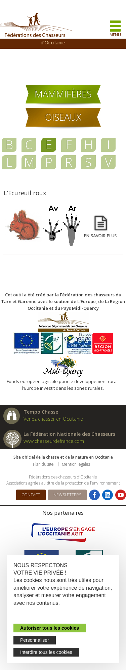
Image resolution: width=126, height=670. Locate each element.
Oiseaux (63, 117)
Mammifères (63, 94)
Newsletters (67, 495)
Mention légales (76, 464)
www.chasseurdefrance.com (54, 441)
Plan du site (43, 464)
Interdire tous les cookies (46, 652)
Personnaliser (34, 640)
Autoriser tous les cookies (49, 628)
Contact (31, 495)
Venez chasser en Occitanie (53, 419)
